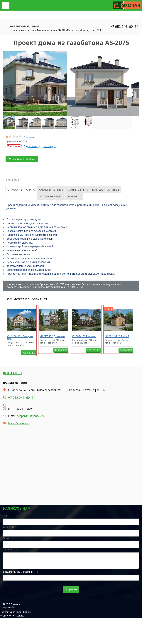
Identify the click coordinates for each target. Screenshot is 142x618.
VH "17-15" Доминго (52, 336)
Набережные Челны (24, 26)
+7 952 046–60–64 (124, 26)
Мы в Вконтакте (18, 423)
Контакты (12, 373)
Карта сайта (9, 607)
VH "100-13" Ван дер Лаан (20, 337)
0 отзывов (29, 137)
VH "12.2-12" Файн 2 (117, 336)
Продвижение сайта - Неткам (15, 612)
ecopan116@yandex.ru (30, 416)
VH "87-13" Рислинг (84, 336)
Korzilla (20, 615)
